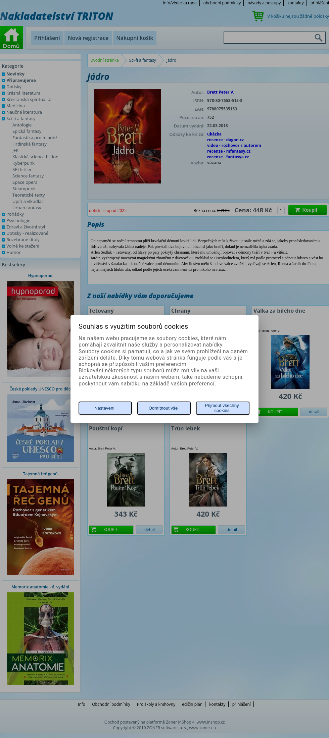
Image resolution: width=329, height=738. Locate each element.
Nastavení (104, 408)
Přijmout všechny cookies (222, 408)
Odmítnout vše (163, 408)
